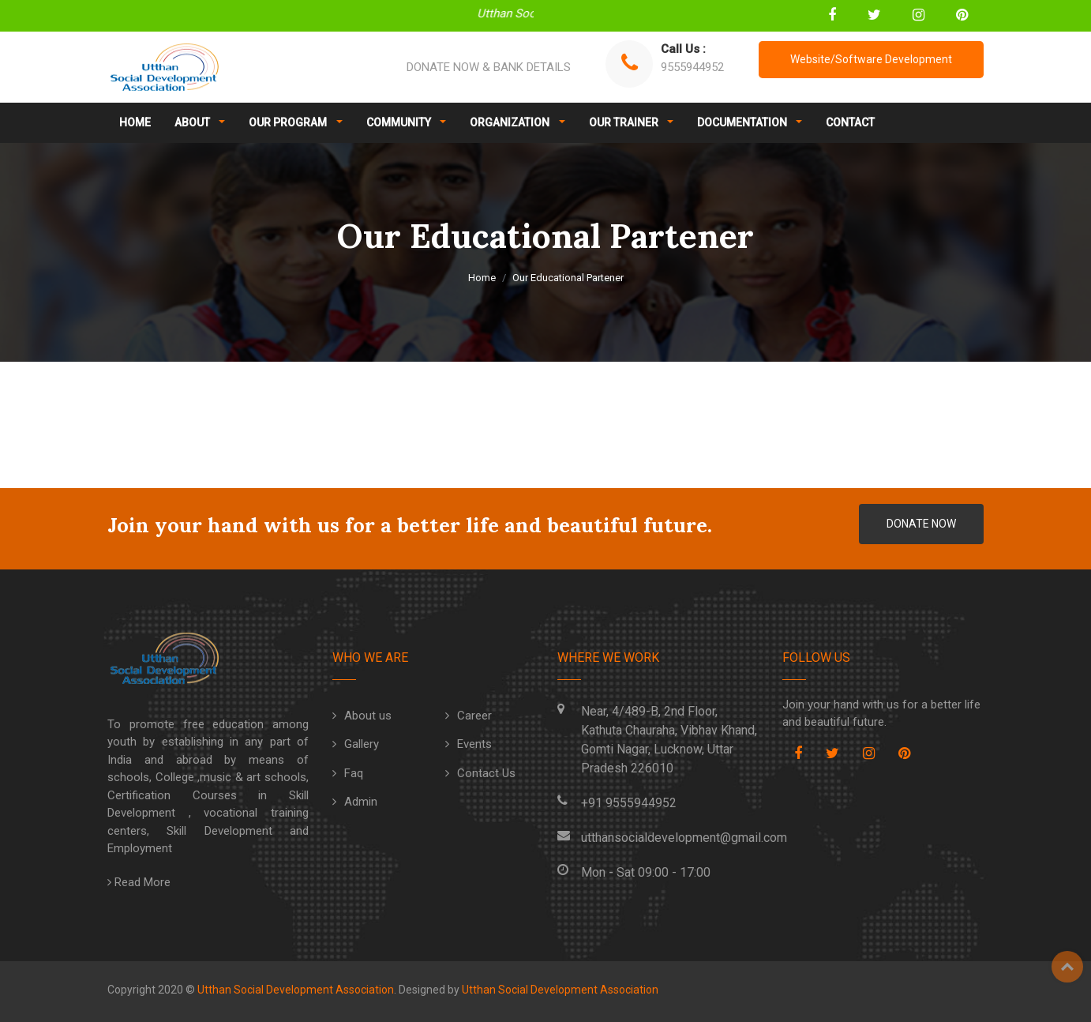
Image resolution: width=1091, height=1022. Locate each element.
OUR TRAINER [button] (625, 122)
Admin (360, 802)
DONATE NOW (921, 523)
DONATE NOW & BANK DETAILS (489, 67)
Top (1067, 967)
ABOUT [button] (193, 122)
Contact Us (486, 773)
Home (482, 278)
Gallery (361, 744)
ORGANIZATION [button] (511, 122)
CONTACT (850, 122)
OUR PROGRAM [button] (289, 122)
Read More (139, 882)
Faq (353, 773)
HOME (135, 122)
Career (474, 715)
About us (368, 715)
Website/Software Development (871, 59)
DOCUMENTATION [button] (743, 122)
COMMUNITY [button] (399, 122)
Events (474, 744)
